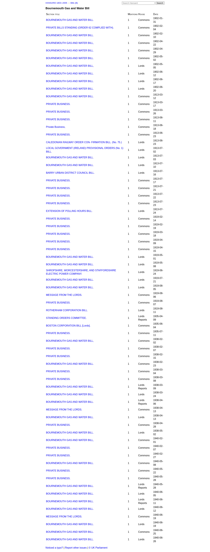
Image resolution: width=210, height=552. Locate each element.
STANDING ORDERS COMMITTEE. (66, 318)
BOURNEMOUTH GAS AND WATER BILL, (70, 43)
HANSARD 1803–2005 (56, 3)
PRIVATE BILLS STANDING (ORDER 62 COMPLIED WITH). (80, 27)
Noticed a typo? (54, 547)
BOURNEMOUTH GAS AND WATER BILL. (70, 20)
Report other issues (76, 547)
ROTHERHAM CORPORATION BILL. (67, 310)
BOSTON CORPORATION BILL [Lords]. (68, 325)
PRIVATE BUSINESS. (58, 104)
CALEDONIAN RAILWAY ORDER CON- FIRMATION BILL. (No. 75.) (84, 142)
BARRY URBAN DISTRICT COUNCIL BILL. (70, 172)
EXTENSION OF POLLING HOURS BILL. (69, 211)
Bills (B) (74, 3)
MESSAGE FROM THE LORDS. (64, 295)
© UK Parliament (98, 547)
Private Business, (55, 127)
